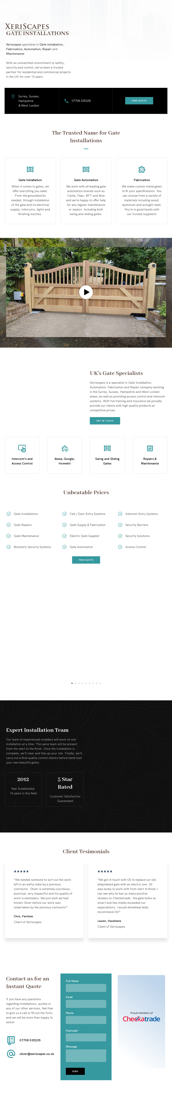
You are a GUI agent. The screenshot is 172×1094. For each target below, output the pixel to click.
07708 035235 (81, 101)
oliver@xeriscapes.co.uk (37, 1054)
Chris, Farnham (23, 916)
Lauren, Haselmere (109, 921)
